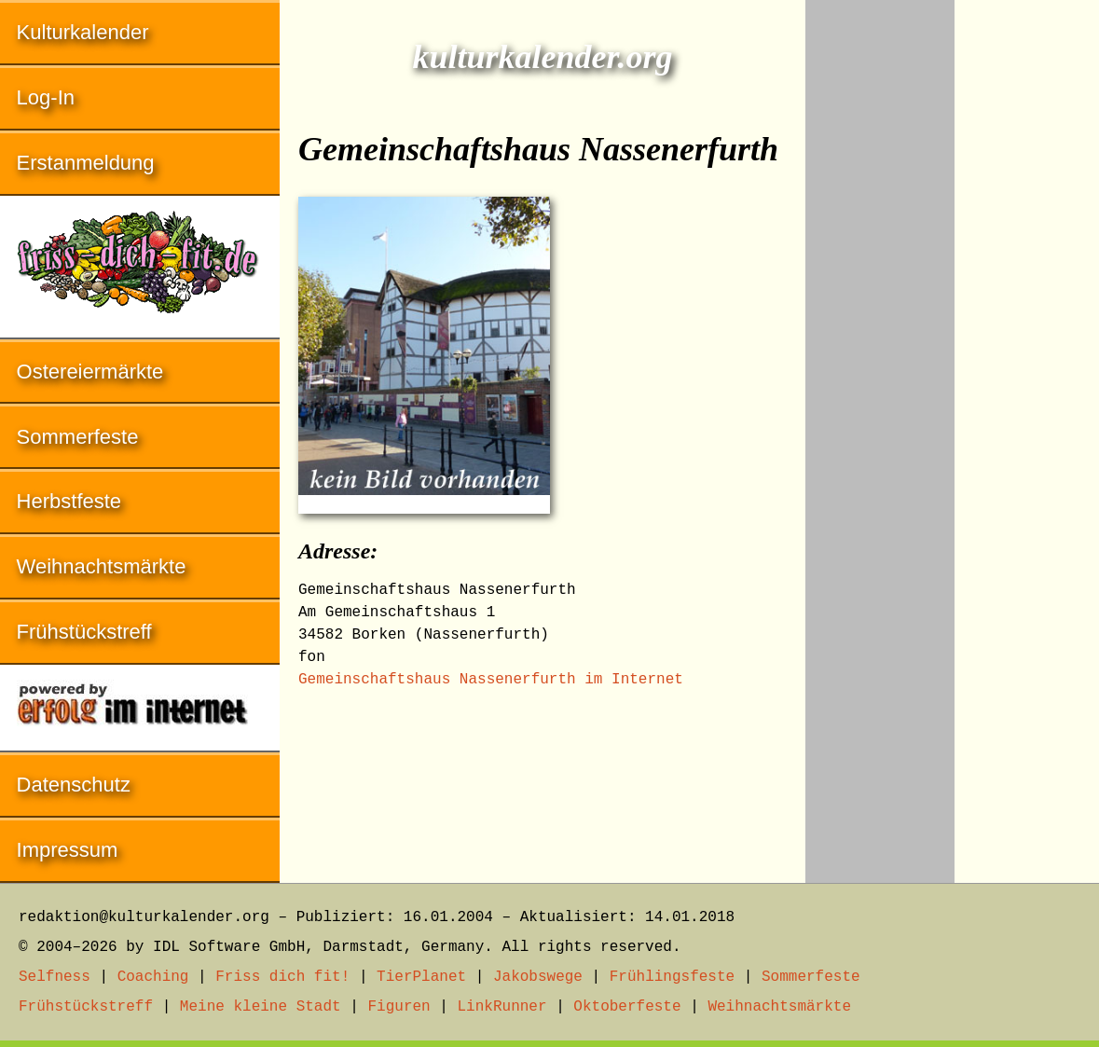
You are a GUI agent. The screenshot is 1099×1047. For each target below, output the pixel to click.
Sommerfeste (78, 436)
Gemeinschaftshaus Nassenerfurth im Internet (490, 679)
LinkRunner (502, 1007)
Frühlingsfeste (672, 977)
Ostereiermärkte (90, 371)
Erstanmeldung (86, 162)
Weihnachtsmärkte (101, 566)
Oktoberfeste (626, 1007)
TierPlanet (421, 977)
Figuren (398, 1007)
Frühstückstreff (84, 631)
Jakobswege (538, 977)
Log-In (46, 97)
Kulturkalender (83, 32)
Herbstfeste (69, 501)
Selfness (54, 977)
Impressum (67, 849)
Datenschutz (74, 784)
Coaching (153, 977)
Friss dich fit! (282, 977)
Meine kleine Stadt (260, 1007)
